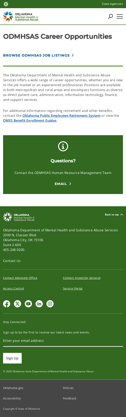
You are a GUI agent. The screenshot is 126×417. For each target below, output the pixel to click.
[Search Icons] (110, 16)
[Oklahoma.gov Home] (6, 4)
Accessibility (12, 398)
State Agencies (112, 4)
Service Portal (73, 288)
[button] (63, 183)
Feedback (69, 398)
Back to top (114, 214)
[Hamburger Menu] (120, 16)
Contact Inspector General (82, 278)
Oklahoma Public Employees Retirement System (61, 115)
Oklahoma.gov (13, 388)
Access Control (13, 288)
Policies (68, 388)
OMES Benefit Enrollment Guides (29, 120)
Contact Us (12, 261)
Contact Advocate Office (20, 278)
